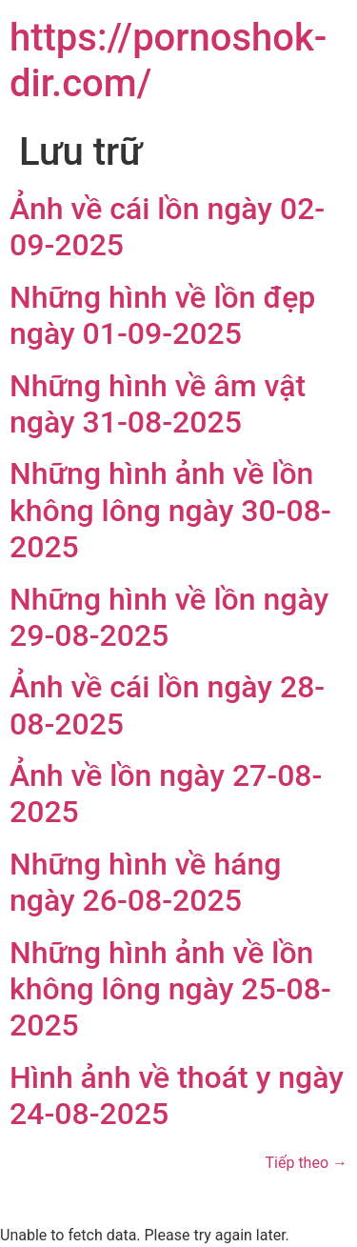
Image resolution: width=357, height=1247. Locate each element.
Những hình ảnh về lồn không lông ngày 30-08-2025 (170, 510)
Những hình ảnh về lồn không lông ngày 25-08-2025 (170, 989)
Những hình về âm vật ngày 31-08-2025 (158, 404)
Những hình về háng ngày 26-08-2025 (145, 882)
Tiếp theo (307, 1163)
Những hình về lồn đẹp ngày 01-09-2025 (162, 315)
